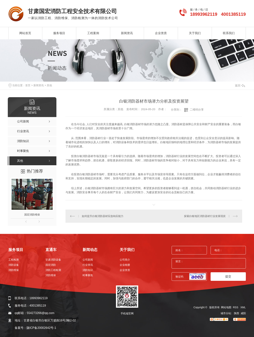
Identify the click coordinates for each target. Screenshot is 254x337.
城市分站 (226, 313)
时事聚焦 (88, 275)
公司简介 (125, 259)
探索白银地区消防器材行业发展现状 (205, 216)
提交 (228, 276)
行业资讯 (88, 264)
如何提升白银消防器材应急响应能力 (102, 216)
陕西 (236, 313)
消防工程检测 (53, 270)
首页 (27, 85)
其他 (49, 85)
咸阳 (243, 313)
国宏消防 (50, 264)
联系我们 (229, 33)
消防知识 (88, 270)
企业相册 (125, 264)
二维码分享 (197, 109)
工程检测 (13, 259)
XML (243, 307)
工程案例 (93, 33)
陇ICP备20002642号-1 (41, 327)
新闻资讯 (127, 33)
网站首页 (25, 33)
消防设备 (13, 264)
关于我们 (195, 33)
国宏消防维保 (32, 214)
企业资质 (161, 33)
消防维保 (13, 270)
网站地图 (226, 307)
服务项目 (59, 33)
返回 (240, 85)
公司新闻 (88, 259)
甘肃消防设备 (53, 259)
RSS (236, 307)
